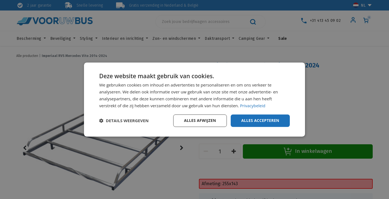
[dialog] (194, 99)
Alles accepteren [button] (260, 120)
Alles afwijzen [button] (199, 120)
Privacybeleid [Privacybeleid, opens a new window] (253, 105)
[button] (124, 121)
